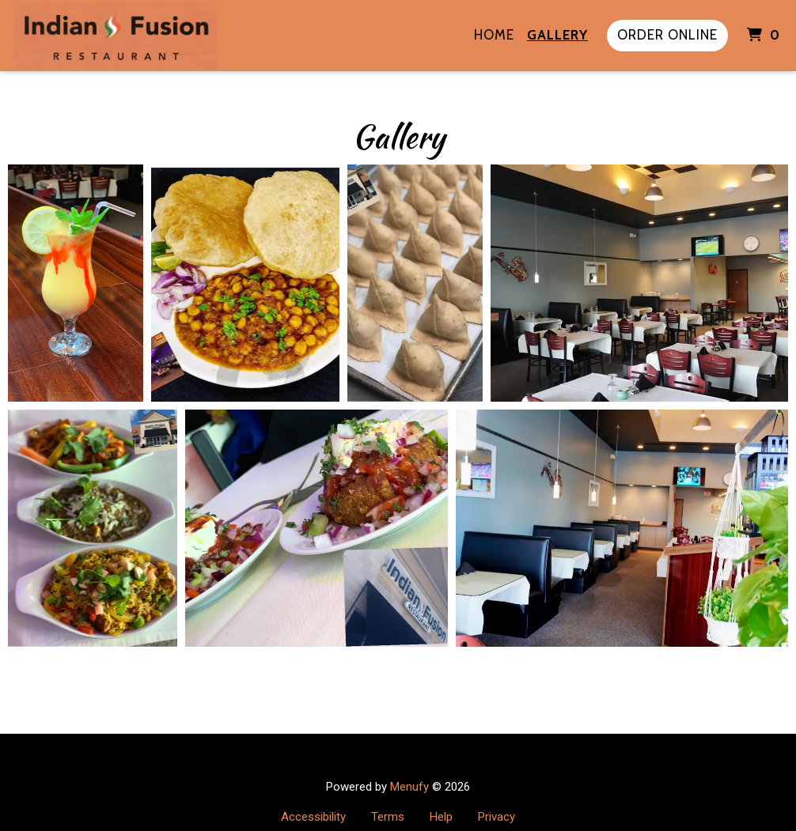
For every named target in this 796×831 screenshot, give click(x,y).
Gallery (557, 35)
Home (494, 35)
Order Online (667, 35)
